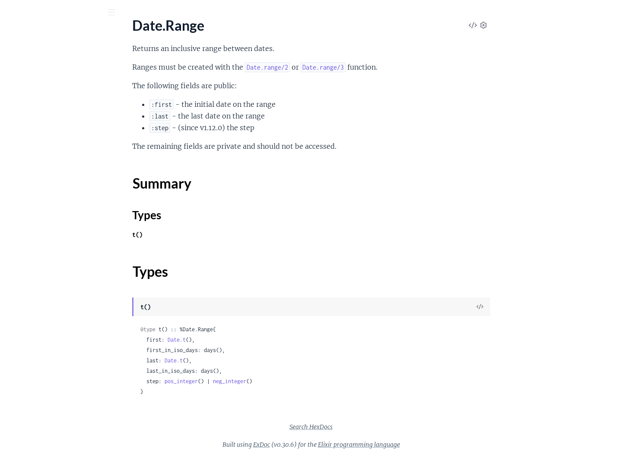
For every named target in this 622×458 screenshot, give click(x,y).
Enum (15, 137)
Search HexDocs (375, 426)
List (11, 161)
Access (16, 84)
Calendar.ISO (26, 395)
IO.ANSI (18, 284)
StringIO (19, 342)
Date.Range (23, 96)
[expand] (121, 84)
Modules (52, 60)
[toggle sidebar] (117, 13)
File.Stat (18, 249)
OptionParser (27, 307)
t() (202, 234)
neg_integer (294, 381)
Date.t (241, 339)
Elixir (19, 34)
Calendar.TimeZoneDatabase (49, 407)
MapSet (18, 184)
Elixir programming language (424, 444)
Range (15, 196)
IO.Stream (21, 295)
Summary (28, 111)
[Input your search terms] (64, 12)
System (17, 354)
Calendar (20, 384)
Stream (17, 207)
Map (13, 172)
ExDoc (326, 444)
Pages (19, 60)
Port (13, 331)
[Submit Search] (13, 13)
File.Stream (23, 260)
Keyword (20, 149)
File (11, 237)
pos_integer (246, 381)
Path (13, 319)
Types (23, 122)
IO (10, 272)
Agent (15, 449)
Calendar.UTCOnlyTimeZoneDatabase (61, 419)
